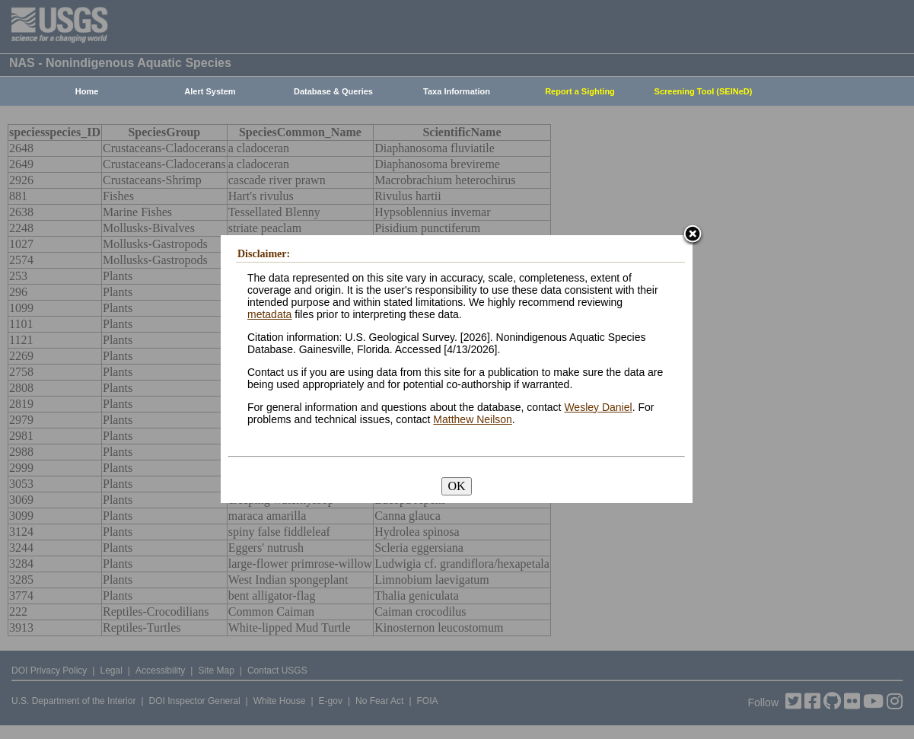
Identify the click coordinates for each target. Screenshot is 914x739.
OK (456, 485)
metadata (269, 314)
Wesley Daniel (598, 407)
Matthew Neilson (472, 419)
